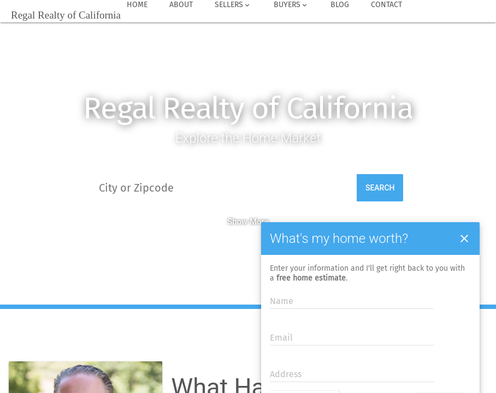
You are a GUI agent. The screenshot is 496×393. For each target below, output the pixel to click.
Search (380, 187)
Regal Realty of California (248, 108)
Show (237, 222)
